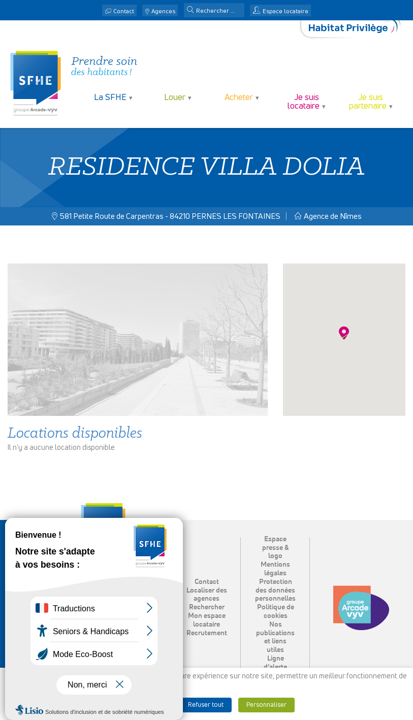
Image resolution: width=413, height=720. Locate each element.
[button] (190, 11)
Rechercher (207, 607)
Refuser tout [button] (206, 705)
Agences (163, 12)
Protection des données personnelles (275, 590)
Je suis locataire (304, 102)
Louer (174, 97)
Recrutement (206, 633)
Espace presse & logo (275, 548)
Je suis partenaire (368, 102)
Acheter (239, 97)
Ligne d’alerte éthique (275, 667)
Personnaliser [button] (266, 705)
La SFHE (110, 97)
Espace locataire (285, 12)
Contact (123, 12)
